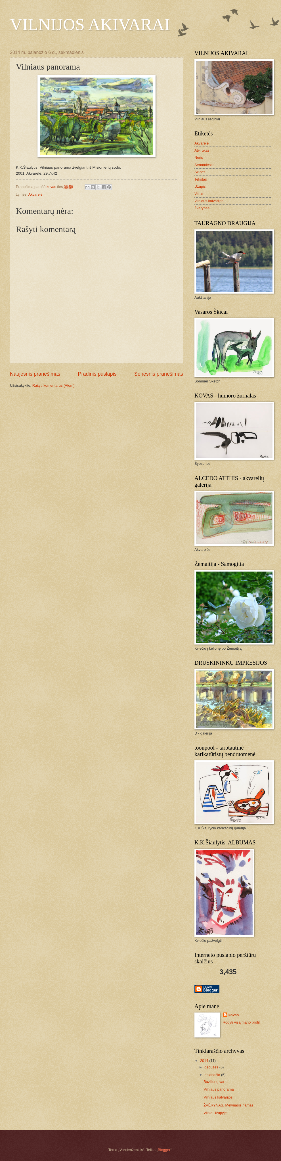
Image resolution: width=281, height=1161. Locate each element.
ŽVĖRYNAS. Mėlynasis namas (228, 1105)
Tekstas (200, 179)
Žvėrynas (201, 208)
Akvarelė (35, 194)
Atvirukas (201, 150)
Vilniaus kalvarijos (208, 201)
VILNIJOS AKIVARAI (90, 24)
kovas (233, 1015)
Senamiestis (204, 165)
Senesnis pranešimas (158, 374)
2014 (204, 1061)
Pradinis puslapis (97, 374)
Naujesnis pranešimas (35, 374)
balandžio (212, 1075)
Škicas (199, 172)
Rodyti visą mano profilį (242, 1022)
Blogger (164, 1150)
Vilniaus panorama (219, 1089)
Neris (198, 157)
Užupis (199, 186)
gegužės (211, 1067)
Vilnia (198, 194)
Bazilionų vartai (216, 1082)
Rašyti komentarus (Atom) (53, 385)
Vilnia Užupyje (215, 1113)
